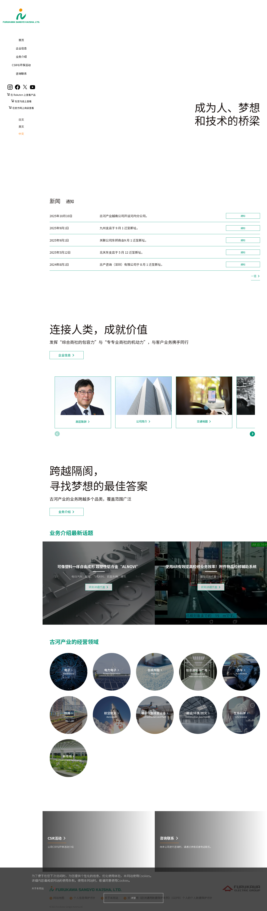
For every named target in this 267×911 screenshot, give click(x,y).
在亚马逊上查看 (23, 101)
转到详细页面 (97, 587)
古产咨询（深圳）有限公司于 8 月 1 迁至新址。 (132, 264)
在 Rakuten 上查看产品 (23, 94)
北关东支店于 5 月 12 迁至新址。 (122, 252)
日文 (21, 119)
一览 (253, 276)
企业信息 (21, 48)
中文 (21, 134)
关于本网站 (38, 888)
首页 (21, 40)
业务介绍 (21, 57)
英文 (21, 126)
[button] (252, 433)
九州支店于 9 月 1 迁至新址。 (119, 228)
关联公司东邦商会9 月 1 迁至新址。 (124, 240)
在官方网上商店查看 (23, 107)
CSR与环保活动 (21, 65)
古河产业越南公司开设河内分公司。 (124, 216)
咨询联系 (21, 73)
